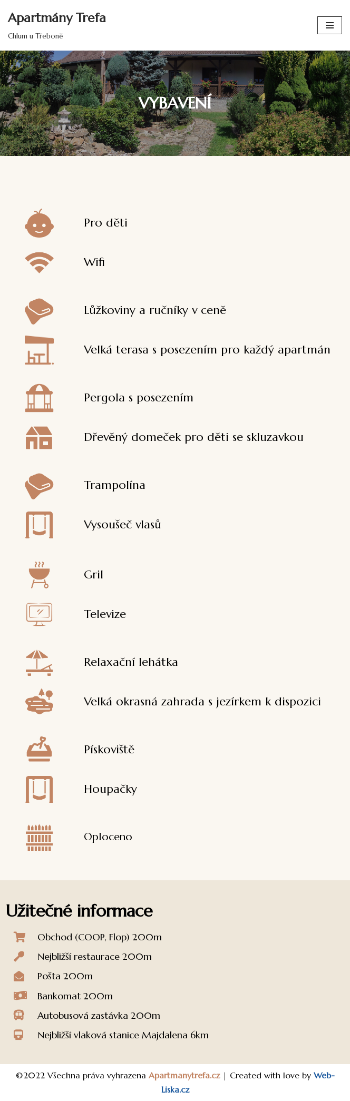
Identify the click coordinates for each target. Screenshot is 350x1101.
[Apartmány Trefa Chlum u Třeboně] (57, 25)
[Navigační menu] (329, 25)
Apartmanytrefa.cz (184, 1075)
